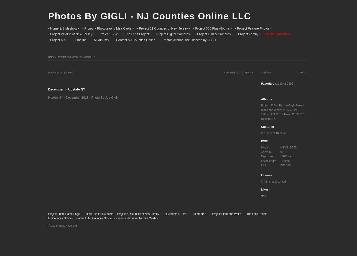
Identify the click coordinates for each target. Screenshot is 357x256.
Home (51, 56)
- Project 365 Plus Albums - (212, 28)
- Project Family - (248, 34)
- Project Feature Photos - (253, 28)
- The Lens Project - (137, 34)
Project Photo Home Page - (65, 214)
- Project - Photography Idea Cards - (108, 28)
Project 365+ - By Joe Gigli (277, 105)
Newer (267, 72)
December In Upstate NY (81, 56)
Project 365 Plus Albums (98, 214)
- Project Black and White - (226, 214)
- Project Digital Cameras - (173, 34)
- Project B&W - (109, 34)
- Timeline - (81, 40)
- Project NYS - (58, 40)
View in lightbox (232, 72)
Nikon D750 (291, 114)
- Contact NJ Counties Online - (135, 40)
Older (300, 72)
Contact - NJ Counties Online (94, 218)
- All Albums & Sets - (175, 214)
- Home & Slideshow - (63, 28)
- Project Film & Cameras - (214, 34)
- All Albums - (101, 40)
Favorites (61, 56)
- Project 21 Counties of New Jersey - (163, 28)
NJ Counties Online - (61, 218)
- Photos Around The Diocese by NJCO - (189, 40)
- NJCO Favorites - (277, 34)
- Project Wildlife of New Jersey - (71, 34)
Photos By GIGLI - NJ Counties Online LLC (149, 16)
